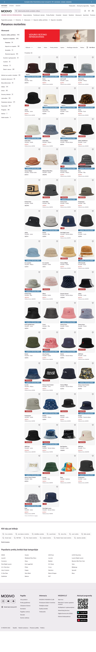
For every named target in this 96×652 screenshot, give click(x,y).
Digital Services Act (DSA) (65, 645)
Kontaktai (23, 640)
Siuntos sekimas (24, 649)
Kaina (45, 42)
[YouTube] (8, 633)
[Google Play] (82, 644)
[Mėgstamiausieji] (89, 11)
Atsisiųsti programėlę (83, 5)
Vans (73, 596)
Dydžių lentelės (43, 640)
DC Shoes (51, 596)
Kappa (26, 602)
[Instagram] (3, 633)
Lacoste (50, 590)
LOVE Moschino (76, 587)
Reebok (50, 593)
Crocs (50, 599)
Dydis (39, 42)
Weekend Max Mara (30, 590)
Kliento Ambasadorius (64, 648)
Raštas (82, 42)
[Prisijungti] (85, 11)
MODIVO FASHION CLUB (46, 631)
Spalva (62, 42)
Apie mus (60, 631)
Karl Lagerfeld (29, 596)
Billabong (74, 599)
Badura (27, 608)
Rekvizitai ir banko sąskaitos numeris (66, 635)
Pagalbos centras (25, 643)
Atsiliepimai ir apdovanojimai (66, 639)
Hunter (27, 587)
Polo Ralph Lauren (6, 596)
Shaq (26, 593)
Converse (4, 593)
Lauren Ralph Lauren (77, 590)
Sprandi (74, 602)
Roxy (73, 605)
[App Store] (82, 648)
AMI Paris (51, 587)
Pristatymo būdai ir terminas (47, 634)
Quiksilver (4, 608)
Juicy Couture (5, 602)
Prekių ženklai (54, 42)
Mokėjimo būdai (43, 637)
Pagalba (92, 5)
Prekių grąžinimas (25, 634)
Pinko (26, 599)
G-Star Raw (4, 605)
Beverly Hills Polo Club (78, 593)
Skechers (50, 602)
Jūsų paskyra (23, 631)
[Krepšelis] (93, 11)
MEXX (3, 587)
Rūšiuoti (29, 42)
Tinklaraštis (72, 5)
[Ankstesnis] (4, 2)
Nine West (28, 605)
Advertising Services (63, 642)
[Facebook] (13, 633)
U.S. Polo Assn (5, 599)
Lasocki (3, 590)
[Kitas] (91, 2)
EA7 (49, 608)
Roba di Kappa (52, 605)
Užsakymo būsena (25, 637)
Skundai (22, 646)
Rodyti (36, 510)
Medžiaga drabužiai (72, 42)
